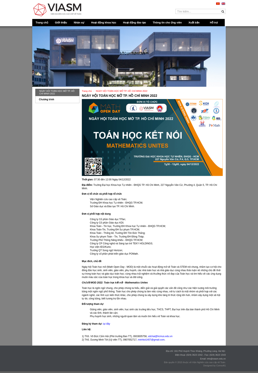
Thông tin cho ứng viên (167, 22)
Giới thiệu (61, 22)
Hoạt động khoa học (103, 22)
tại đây (106, 323)
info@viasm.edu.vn (216, 358)
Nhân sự (79, 22)
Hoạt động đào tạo (134, 22)
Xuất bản (193, 22)
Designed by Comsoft (214, 365)
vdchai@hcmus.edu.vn (160, 336)
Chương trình (46, 99)
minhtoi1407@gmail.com (151, 339)
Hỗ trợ (214, 22)
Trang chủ (42, 22)
